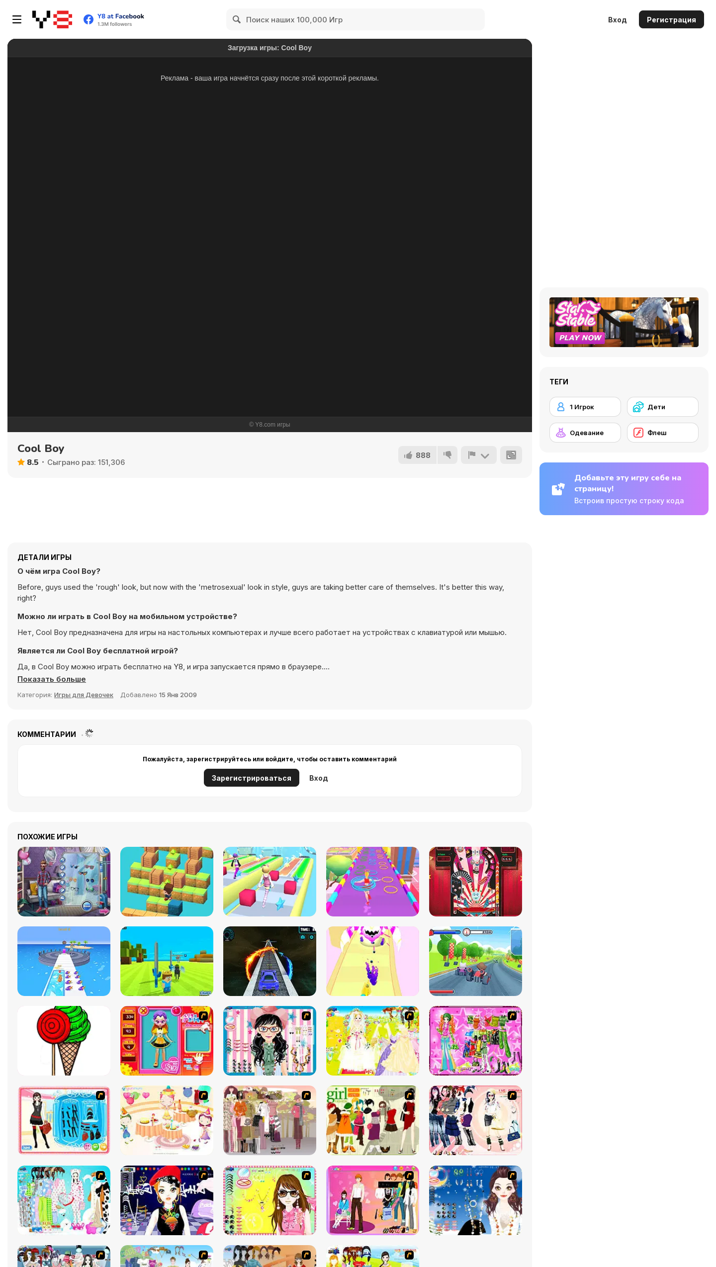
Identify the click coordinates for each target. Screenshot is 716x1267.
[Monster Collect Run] (372, 961)
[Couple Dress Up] (372, 1200)
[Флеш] (663, 433)
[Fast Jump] (166, 881)
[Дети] (663, 407)
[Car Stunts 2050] (269, 961)
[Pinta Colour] (63, 1041)
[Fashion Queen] (63, 1120)
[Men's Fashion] (63, 881)
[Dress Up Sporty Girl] (475, 1120)
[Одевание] (585, 433)
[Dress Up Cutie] (269, 1041)
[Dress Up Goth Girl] (475, 1200)
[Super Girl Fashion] (372, 1120)
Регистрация (671, 19)
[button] (51, 679)
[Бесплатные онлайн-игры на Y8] (52, 19)
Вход (617, 19)
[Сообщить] (479, 455)
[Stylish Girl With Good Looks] (166, 1200)
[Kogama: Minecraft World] (166, 961)
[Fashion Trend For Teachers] (269, 1120)
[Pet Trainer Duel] (63, 961)
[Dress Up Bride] (372, 1041)
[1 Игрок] (585, 407)
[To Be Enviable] (269, 1200)
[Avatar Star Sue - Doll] (166, 1041)
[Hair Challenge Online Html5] (269, 881)
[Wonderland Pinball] (475, 881)
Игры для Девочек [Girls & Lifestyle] (83, 695)
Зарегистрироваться (251, 778)
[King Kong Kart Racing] (475, 961)
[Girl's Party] (166, 1120)
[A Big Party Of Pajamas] (63, 1200)
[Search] (237, 19)
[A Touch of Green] (475, 1041)
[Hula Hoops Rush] (372, 881)
